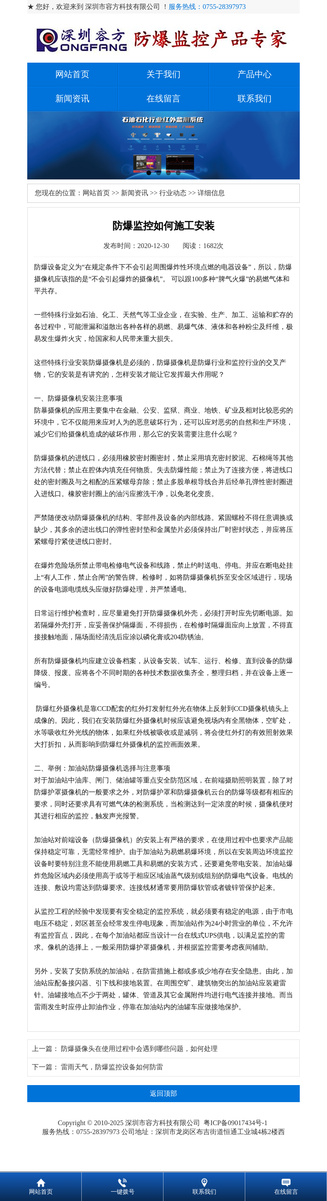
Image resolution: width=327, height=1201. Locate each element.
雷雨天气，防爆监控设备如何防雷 (112, 1067)
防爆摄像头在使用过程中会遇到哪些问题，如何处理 (139, 1048)
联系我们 (255, 98)
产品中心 (255, 74)
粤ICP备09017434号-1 (236, 1122)
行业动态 (172, 192)
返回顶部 (163, 1093)
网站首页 (72, 74)
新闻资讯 (72, 98)
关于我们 (163, 74)
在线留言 (163, 98)
